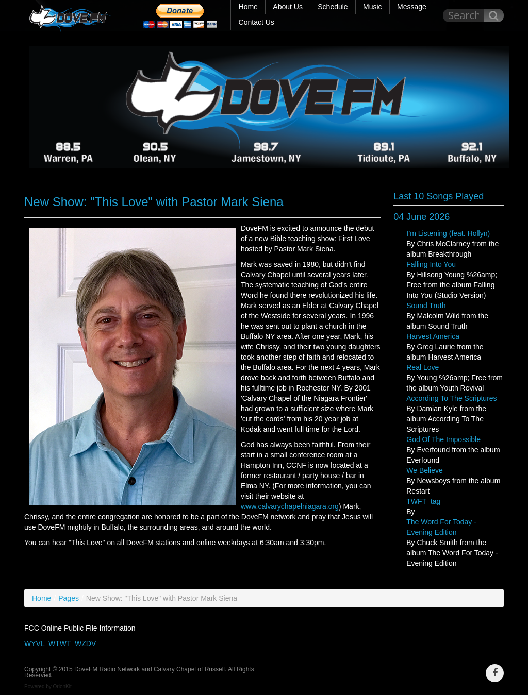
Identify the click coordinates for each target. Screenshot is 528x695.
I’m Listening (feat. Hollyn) (448, 233)
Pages (68, 598)
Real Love (422, 367)
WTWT (59, 643)
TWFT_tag (423, 501)
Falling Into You (431, 264)
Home (41, 598)
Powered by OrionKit (48, 686)
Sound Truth (426, 305)
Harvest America (432, 336)
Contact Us (256, 22)
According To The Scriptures (451, 398)
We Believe (424, 470)
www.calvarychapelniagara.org (290, 506)
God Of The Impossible (443, 439)
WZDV (85, 643)
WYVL (34, 643)
